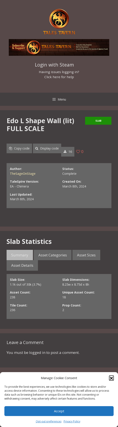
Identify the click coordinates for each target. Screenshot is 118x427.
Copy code (19, 148)
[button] (111, 378)
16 (68, 152)
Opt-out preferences (48, 421)
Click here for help (59, 77)
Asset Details (22, 265)
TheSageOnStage (23, 173)
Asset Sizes (86, 255)
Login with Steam (54, 64)
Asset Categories (52, 255)
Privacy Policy (72, 421)
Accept (59, 411)
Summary (19, 255)
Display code (47, 148)
